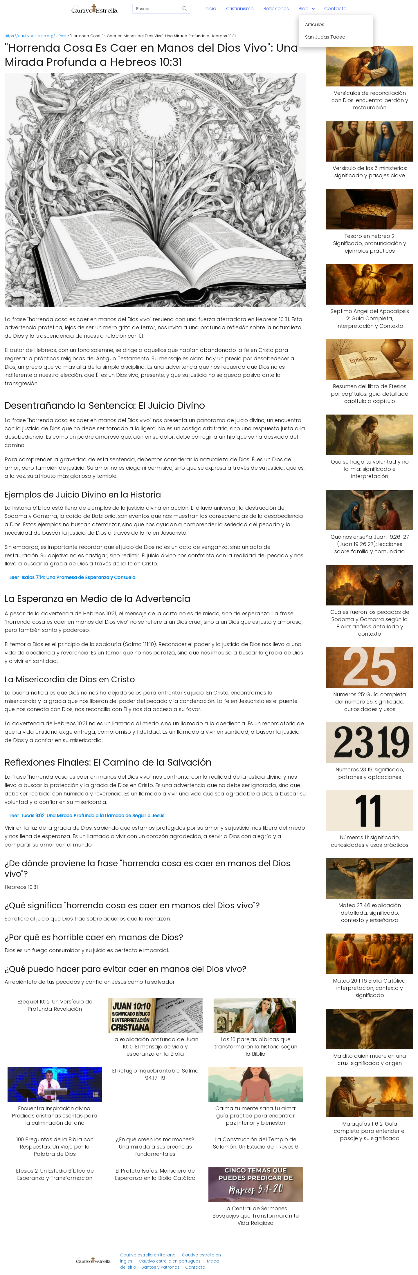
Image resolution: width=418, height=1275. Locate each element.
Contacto (335, 8)
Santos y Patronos (161, 1267)
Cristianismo (240, 8)
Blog (304, 8)
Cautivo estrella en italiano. (148, 1255)
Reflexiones (276, 8)
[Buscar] (184, 8)
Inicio (210, 8)
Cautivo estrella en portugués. (170, 1261)
